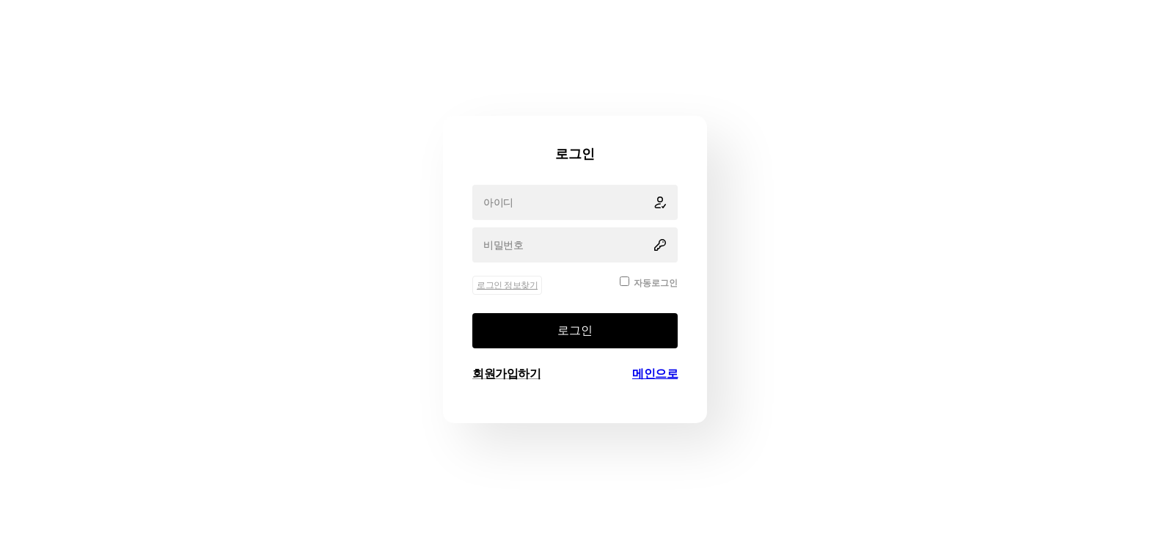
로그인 (575, 330)
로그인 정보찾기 (507, 285)
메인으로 (655, 373)
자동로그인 (656, 283)
